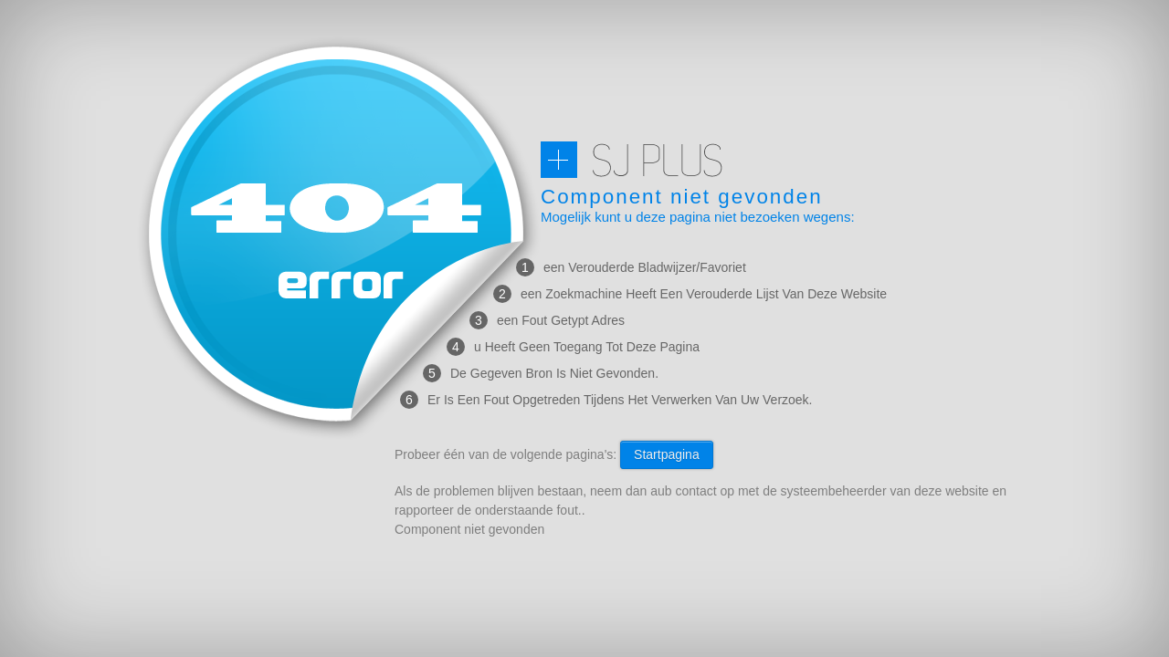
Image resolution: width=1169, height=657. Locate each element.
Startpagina (667, 454)
